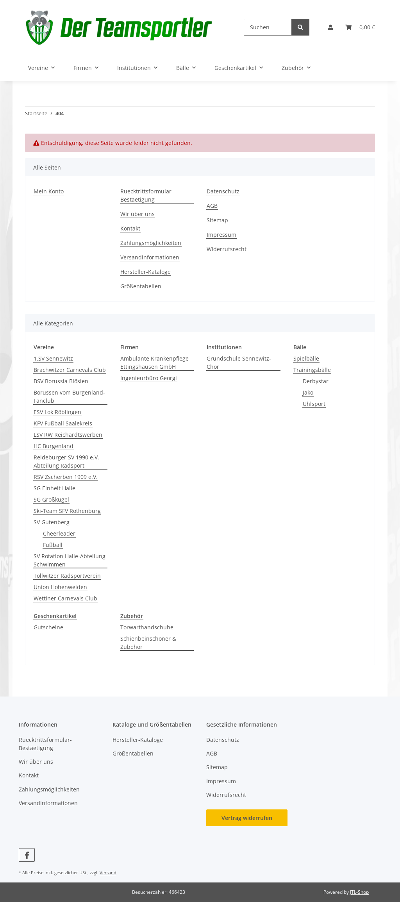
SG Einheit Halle (54, 488)
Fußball (52, 544)
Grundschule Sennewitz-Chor (239, 362)
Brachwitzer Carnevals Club (70, 369)
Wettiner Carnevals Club (65, 598)
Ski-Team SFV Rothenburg (67, 510)
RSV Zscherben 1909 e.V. (66, 476)
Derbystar (316, 381)
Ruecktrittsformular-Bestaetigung (146, 195)
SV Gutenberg (52, 522)
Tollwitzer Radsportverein (67, 575)
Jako (308, 392)
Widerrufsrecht (226, 249)
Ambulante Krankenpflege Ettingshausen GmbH (154, 362)
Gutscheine (48, 627)
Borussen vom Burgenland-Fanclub (69, 396)
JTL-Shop (359, 892)
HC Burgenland (53, 446)
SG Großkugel (51, 499)
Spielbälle (306, 358)
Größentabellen (140, 286)
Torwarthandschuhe (146, 627)
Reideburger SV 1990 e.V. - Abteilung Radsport (68, 461)
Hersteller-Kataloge (145, 271)
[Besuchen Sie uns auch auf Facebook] (27, 855)
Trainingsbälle (312, 369)
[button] (330, 27)
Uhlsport (314, 403)
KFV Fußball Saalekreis (63, 423)
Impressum (221, 234)
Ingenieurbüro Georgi (148, 378)
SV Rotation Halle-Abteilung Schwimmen (69, 560)
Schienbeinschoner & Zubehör (148, 642)
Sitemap (217, 220)
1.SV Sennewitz (53, 358)
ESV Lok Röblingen (57, 412)
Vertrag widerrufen (246, 818)
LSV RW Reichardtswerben (68, 434)
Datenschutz (223, 191)
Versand (108, 872)
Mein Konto (49, 191)
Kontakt (130, 228)
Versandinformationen (149, 257)
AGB (212, 205)
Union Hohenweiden (60, 587)
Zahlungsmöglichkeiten (150, 242)
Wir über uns (137, 214)
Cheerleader (59, 533)
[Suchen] (268, 27)
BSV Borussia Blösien (61, 381)
